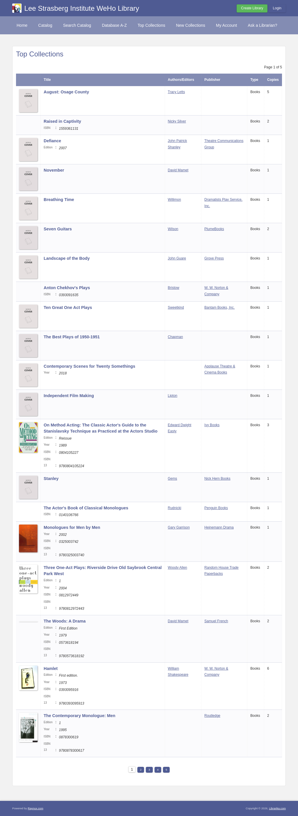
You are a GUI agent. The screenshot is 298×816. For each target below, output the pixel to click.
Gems (172, 479)
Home (22, 25)
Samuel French (216, 621)
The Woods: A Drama (65, 621)
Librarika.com (277, 808)
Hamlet (51, 668)
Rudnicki (174, 508)
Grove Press (214, 258)
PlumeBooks (214, 229)
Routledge (212, 716)
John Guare (177, 258)
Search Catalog (77, 25)
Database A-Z (114, 25)
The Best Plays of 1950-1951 (72, 337)
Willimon (174, 200)
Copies (273, 80)
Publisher (212, 80)
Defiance (52, 140)
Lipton (173, 396)
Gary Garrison (179, 527)
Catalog (45, 25)
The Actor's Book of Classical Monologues (86, 508)
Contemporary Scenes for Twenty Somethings (89, 366)
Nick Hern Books (217, 479)
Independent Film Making (69, 395)
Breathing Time (59, 199)
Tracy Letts (176, 92)
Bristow (173, 288)
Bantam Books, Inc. (219, 307)
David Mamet (178, 170)
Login (277, 8)
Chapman (175, 337)
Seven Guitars (58, 229)
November (54, 170)
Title (47, 80)
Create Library (252, 8)
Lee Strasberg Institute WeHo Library (81, 8)
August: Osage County (66, 92)
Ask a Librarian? (262, 25)
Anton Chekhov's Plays (67, 287)
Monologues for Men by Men (72, 527)
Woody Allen (177, 568)
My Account (226, 25)
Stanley (51, 478)
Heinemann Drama (219, 527)
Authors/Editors (181, 80)
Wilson (173, 229)
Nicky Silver (177, 121)
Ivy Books (211, 425)
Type (254, 80)
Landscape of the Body (67, 258)
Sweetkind (176, 307)
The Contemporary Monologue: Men (79, 715)
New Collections (190, 25)
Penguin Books (216, 508)
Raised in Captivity (62, 121)
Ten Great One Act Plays (68, 307)
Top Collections (151, 25)
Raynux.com (35, 808)
